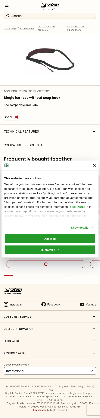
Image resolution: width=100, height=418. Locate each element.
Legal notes (39, 410)
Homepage (10, 28)
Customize (50, 249)
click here (77, 206)
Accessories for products (46, 28)
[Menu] (7, 7)
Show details (80, 227)
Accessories (27, 28)
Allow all (50, 238)
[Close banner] (94, 165)
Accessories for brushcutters (76, 28)
